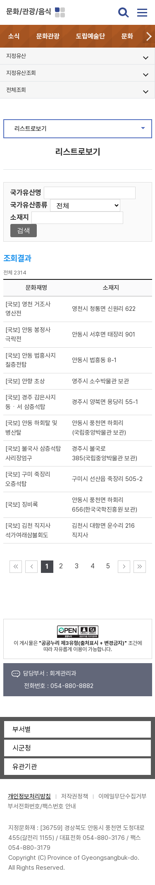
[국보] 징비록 (21, 504)
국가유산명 (25, 192)
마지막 (140, 566)
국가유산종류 (29, 205)
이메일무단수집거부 (122, 796)
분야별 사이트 (60, 12)
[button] (149, 36)
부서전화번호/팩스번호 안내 (42, 806)
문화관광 (48, 36)
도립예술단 (90, 36)
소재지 (19, 217)
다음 (124, 566)
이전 (31, 566)
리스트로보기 (82, 131)
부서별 (21, 729)
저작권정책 (74, 796)
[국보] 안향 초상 (25, 381)
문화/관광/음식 (29, 11)
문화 (127, 36)
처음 (16, 566)
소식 (14, 36)
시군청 (21, 748)
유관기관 (24, 766)
